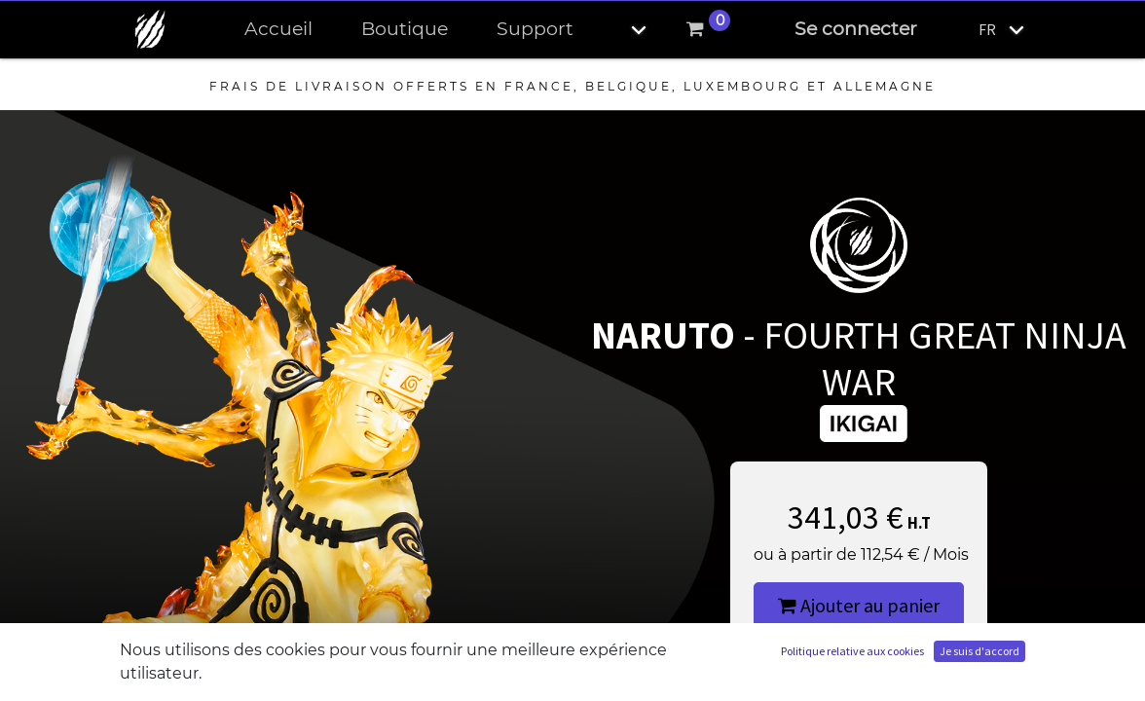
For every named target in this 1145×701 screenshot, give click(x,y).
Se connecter (855, 29)
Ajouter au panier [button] (859, 605)
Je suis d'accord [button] (979, 651)
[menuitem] (278, 29)
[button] (622, 29)
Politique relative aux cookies (852, 651)
